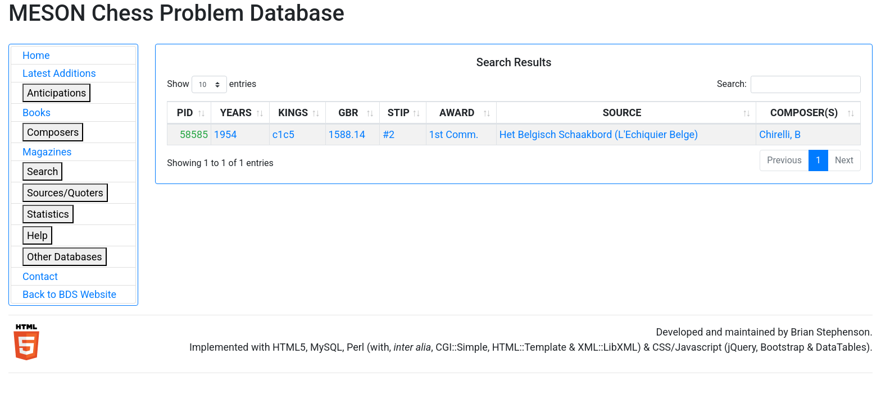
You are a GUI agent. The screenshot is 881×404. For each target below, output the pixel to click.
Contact (40, 276)
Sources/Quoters (65, 193)
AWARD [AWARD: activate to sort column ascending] (456, 112)
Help (37, 235)
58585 (194, 134)
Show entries (211, 84)
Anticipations (56, 93)
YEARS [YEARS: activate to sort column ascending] (236, 112)
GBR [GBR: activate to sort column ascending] (348, 112)
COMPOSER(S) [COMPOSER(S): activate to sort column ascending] (804, 112)
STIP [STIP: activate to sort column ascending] (399, 112)
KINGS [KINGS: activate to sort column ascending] (293, 112)
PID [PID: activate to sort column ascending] (185, 112)
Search (42, 171)
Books (36, 112)
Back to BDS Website (69, 294)
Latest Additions (59, 73)
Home (35, 55)
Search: (789, 84)
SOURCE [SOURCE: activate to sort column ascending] (622, 112)
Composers (53, 132)
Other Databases (64, 257)
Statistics (48, 214)
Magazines (47, 152)
